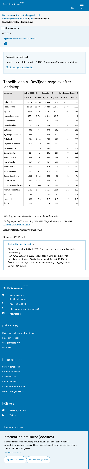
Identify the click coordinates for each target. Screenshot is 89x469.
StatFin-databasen (11, 366)
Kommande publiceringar (13, 386)
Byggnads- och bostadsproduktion (20, 38)
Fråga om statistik (11, 337)
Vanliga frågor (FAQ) (11, 342)
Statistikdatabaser (11, 371)
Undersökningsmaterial (13, 391)
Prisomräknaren (9, 381)
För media (6, 347)
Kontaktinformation (13, 427)
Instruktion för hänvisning (20, 244)
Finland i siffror (9, 376)
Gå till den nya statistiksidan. (19, 67)
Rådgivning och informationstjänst (18, 332)
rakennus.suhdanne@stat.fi (16, 224)
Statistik (20, 15)
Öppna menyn (10, 28)
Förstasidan (8, 15)
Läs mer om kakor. (12, 452)
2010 (25, 18)
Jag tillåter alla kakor (15, 459)
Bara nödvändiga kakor (38, 459)
